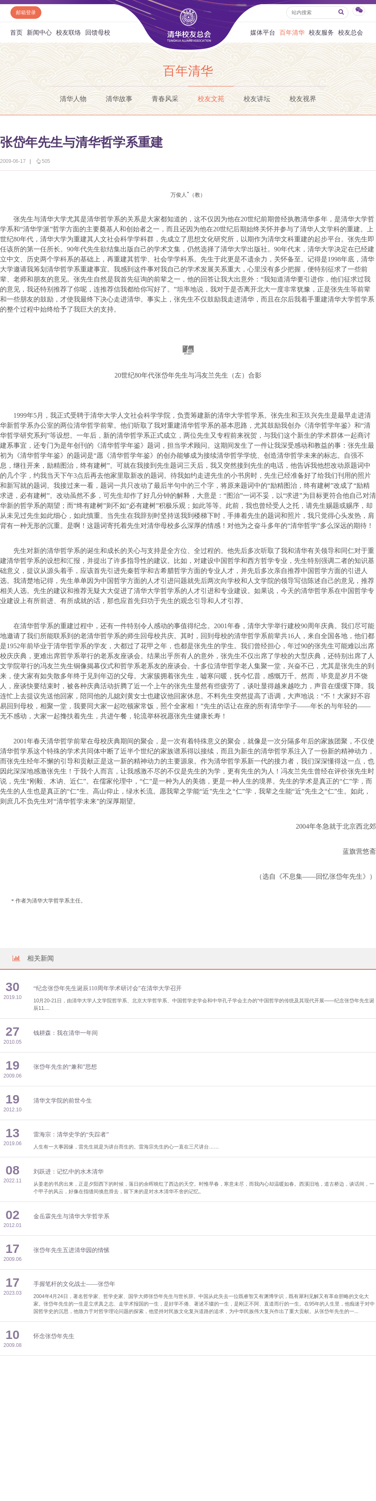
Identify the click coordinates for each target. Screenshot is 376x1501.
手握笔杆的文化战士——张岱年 (74, 1284)
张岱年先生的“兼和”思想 (65, 1067)
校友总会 (350, 32)
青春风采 (165, 98)
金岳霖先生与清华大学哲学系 (71, 1216)
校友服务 (321, 32)
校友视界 (303, 98)
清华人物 (73, 98)
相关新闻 (32, 958)
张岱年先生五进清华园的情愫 (71, 1250)
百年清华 (292, 32)
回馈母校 (97, 32)
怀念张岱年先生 (53, 1336)
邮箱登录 (26, 12)
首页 (16, 32)
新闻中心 (39, 32)
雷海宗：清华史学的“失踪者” (71, 1134)
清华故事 (119, 98)
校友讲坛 (257, 98)
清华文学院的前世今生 (62, 1101)
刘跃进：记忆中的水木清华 (68, 1172)
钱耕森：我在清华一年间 (65, 1033)
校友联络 (68, 32)
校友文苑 (211, 98)
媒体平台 (262, 32)
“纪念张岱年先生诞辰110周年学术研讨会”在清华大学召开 (107, 988)
